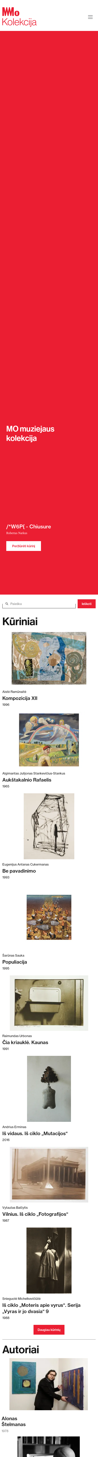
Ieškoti (87, 604)
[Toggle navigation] (90, 17)
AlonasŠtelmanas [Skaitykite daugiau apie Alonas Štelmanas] (14, 1421)
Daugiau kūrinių (49, 1330)
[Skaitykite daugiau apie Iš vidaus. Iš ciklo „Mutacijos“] (49, 1089)
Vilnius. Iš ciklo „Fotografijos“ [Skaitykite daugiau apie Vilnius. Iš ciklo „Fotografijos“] (35, 1214)
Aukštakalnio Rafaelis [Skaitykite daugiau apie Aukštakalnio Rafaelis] (26, 780)
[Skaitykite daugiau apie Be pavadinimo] (49, 826)
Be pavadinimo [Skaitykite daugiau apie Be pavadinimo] (19, 871)
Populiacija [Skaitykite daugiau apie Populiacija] (14, 962)
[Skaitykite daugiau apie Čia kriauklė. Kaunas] (49, 1003)
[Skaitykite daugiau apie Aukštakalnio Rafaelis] (49, 740)
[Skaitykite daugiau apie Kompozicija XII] (49, 658)
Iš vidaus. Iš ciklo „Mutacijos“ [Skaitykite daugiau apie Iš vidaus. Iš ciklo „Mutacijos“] (35, 1133)
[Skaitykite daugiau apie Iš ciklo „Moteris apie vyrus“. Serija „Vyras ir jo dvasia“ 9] (49, 1261)
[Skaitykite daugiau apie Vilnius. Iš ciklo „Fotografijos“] (49, 1174)
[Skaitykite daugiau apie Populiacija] (49, 917)
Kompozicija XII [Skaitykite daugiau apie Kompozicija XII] (19, 698)
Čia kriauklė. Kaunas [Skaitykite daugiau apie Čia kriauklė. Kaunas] (25, 1042)
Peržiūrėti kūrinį (23, 546)
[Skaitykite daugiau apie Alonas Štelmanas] (48, 1386)
